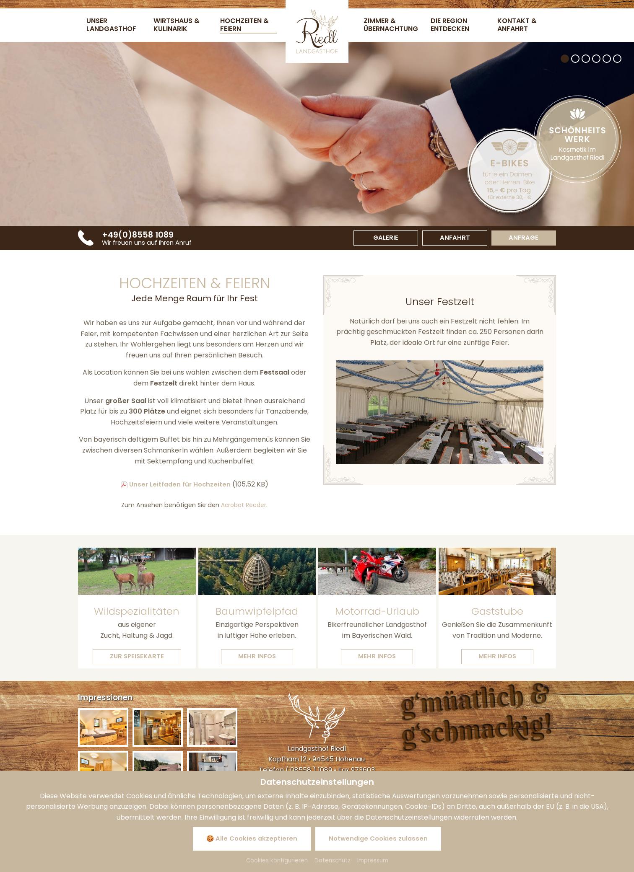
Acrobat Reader (244, 506)
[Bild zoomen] (103, 729)
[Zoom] (439, 414)
